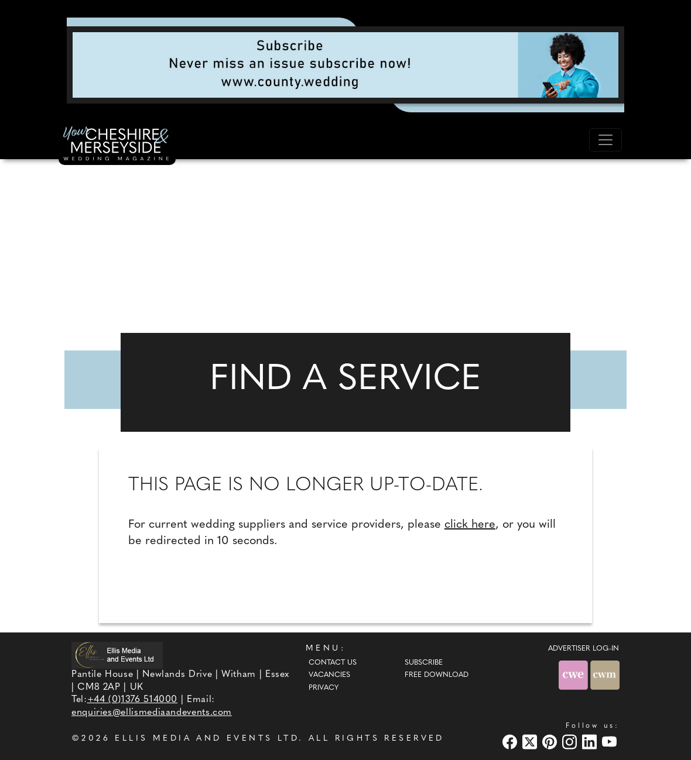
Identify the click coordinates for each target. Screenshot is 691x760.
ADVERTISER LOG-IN (583, 648)
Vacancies (329, 675)
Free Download (436, 675)
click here (469, 525)
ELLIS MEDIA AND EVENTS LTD (207, 738)
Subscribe (424, 662)
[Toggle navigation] (605, 140)
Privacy (323, 688)
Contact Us (333, 662)
